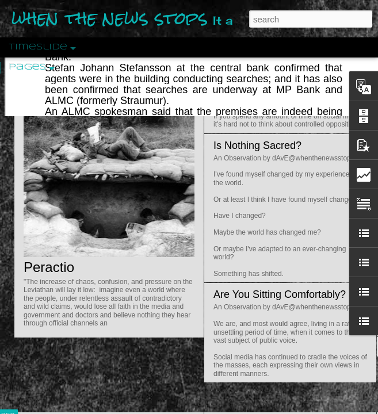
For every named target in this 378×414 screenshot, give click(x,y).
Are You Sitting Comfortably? (279, 294)
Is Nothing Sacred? (257, 145)
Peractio (49, 267)
